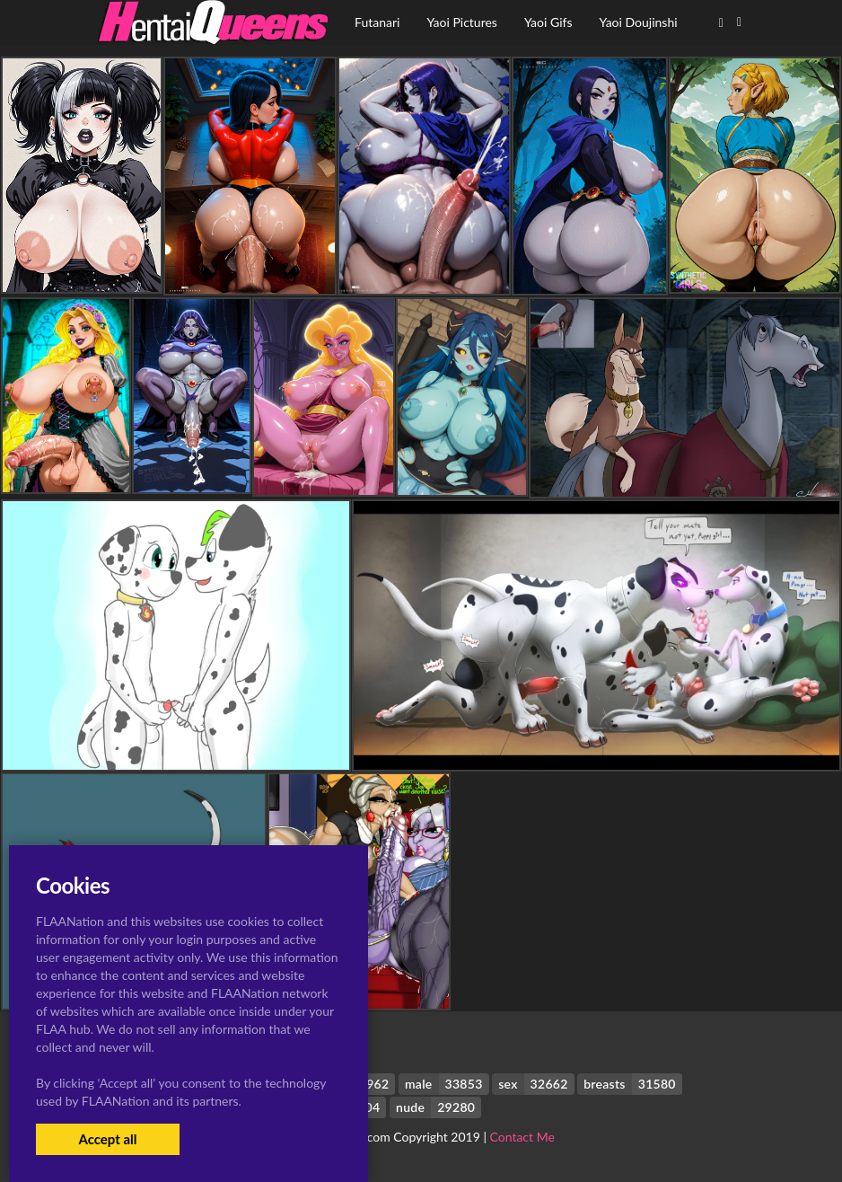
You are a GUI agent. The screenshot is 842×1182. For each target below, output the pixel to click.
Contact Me (522, 1136)
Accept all (107, 1139)
